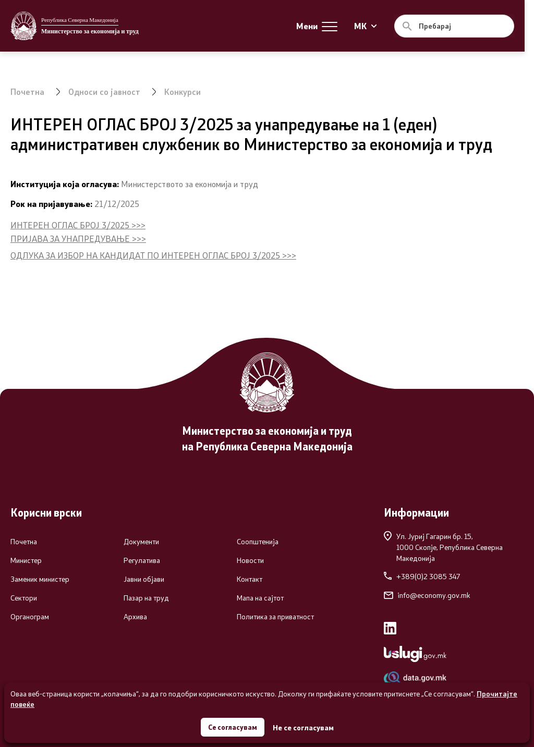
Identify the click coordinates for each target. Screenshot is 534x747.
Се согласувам (232, 726)
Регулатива (142, 560)
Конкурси (183, 91)
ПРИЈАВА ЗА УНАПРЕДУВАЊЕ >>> (78, 238)
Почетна (27, 91)
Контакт (249, 579)
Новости (250, 560)
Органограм (29, 616)
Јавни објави (144, 579)
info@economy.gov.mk (427, 595)
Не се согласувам (304, 726)
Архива (135, 616)
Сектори (23, 598)
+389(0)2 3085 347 (422, 576)
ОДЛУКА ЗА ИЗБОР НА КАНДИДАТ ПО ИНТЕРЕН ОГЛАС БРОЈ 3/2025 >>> (153, 255)
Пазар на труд (146, 598)
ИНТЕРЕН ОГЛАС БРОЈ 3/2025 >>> (77, 224)
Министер (26, 560)
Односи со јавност (104, 91)
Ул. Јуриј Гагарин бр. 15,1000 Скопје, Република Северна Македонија (443, 547)
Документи (141, 541)
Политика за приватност (275, 616)
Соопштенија (257, 541)
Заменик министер (39, 579)
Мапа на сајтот (260, 598)
